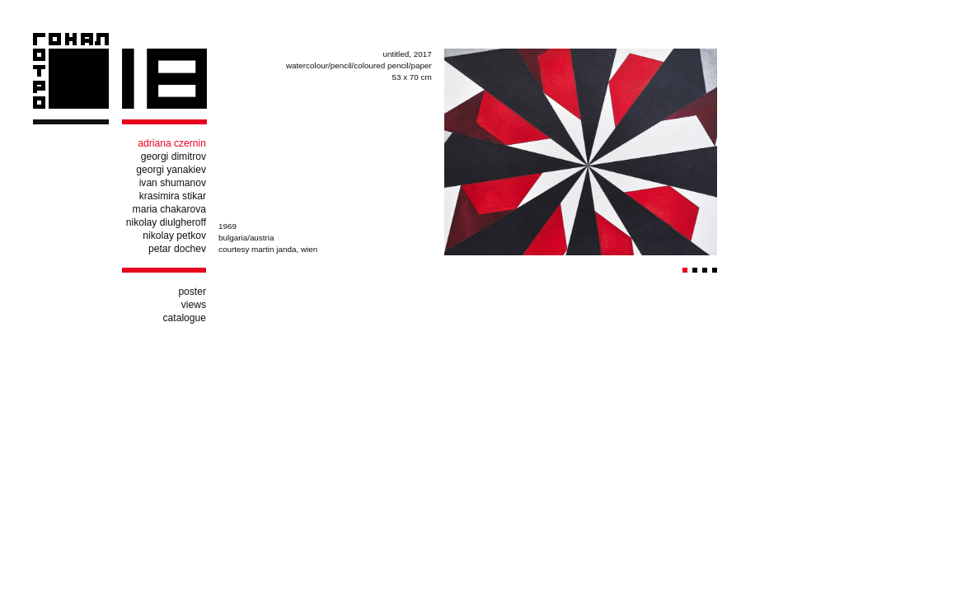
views (193, 305)
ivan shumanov (172, 183)
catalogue (184, 318)
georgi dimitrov (173, 156)
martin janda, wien (284, 249)
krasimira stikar (172, 196)
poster (192, 291)
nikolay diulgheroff (166, 222)
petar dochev (177, 248)
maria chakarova (169, 209)
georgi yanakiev (171, 169)
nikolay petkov (174, 235)
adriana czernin (172, 143)
